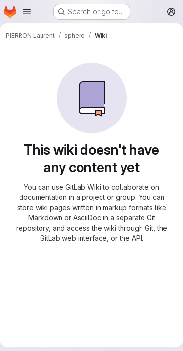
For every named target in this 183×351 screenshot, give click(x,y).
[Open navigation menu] (27, 12)
